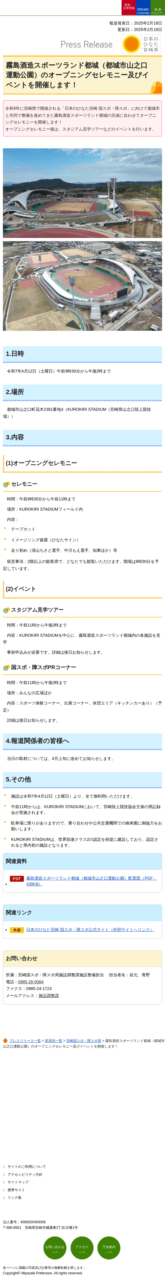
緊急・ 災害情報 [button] (129, 6)
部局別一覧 (53, 1041)
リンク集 (15, 1198)
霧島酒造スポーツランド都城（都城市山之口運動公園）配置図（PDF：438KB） (91, 881)
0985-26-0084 (30, 981)
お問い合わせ (54, 1247)
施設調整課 (48, 995)
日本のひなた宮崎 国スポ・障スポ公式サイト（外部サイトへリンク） (90, 929)
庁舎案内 (109, 1247)
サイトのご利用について (27, 1167)
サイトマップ (18, 1182)
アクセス (82, 1247)
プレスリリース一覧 (25, 1041)
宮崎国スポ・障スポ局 (83, 1041)
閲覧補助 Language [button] (143, 11)
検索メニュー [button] (156, 11)
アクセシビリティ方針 (25, 1174)
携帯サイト (16, 1190)
